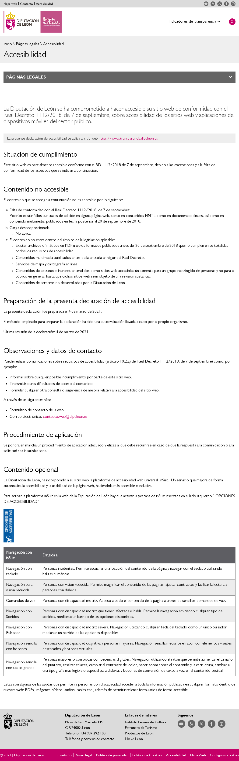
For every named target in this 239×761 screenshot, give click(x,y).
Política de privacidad (112, 755)
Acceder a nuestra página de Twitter (219, 3)
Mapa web (10, 3)
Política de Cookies (147, 755)
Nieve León (134, 738)
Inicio (8, 44)
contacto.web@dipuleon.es (65, 416)
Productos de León (139, 733)
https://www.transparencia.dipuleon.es (128, 138)
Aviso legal (84, 755)
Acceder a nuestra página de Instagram (233, 3)
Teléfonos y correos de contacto (89, 738)
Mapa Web (198, 755)
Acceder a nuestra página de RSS (213, 3)
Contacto (26, 3)
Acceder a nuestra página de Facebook (226, 3)
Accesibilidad (44, 3)
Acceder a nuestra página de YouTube (206, 3)
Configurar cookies (224, 755)
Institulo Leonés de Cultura (145, 721)
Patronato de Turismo (141, 727)
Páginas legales (27, 44)
